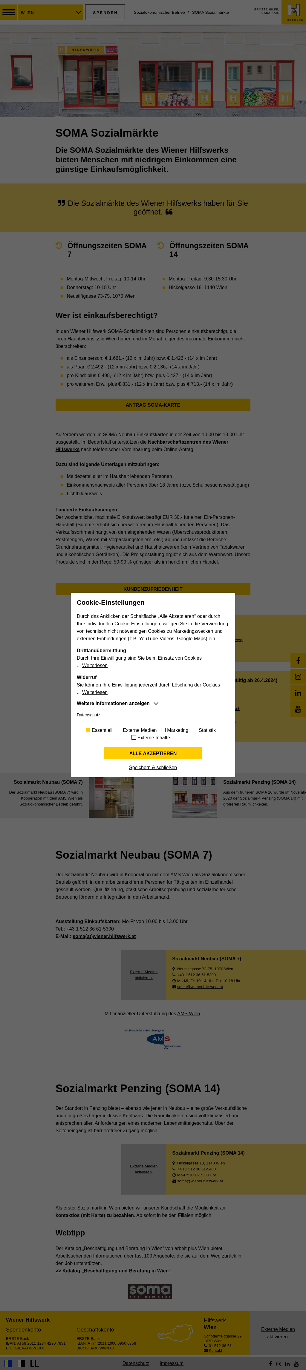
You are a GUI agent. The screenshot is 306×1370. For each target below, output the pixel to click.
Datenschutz (88, 714)
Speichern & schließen (153, 767)
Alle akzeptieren (153, 753)
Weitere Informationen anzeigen (113, 703)
